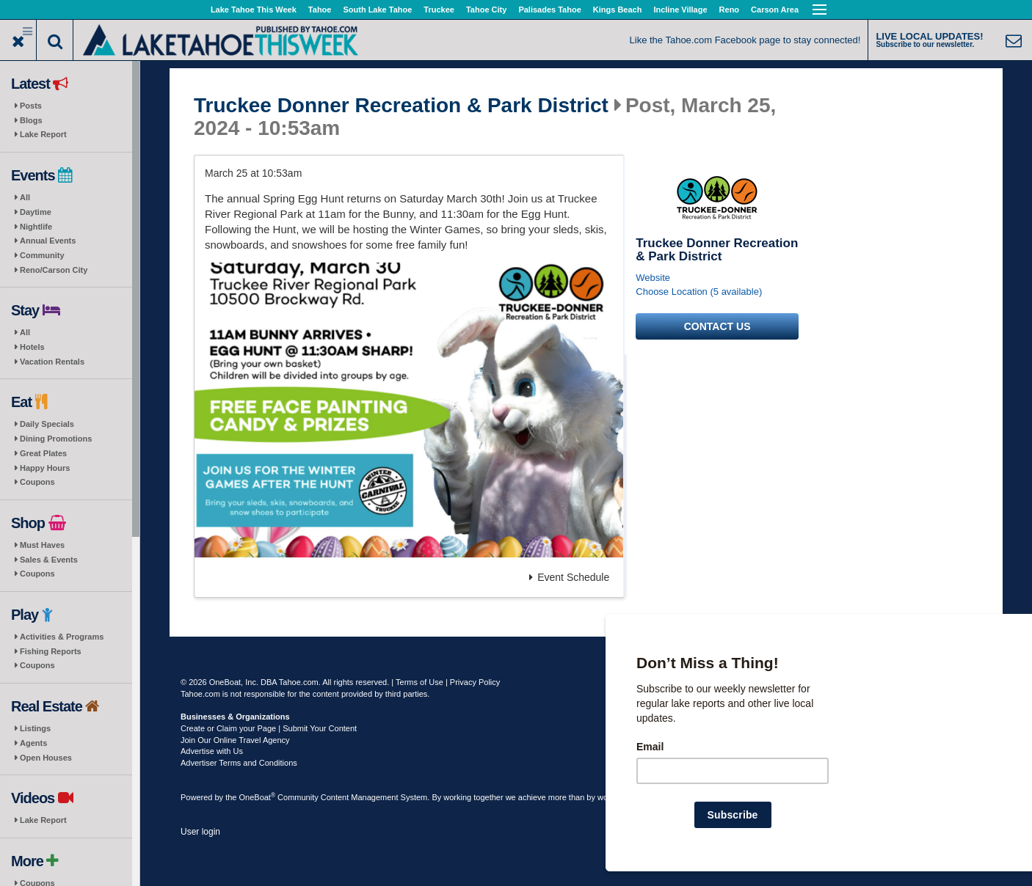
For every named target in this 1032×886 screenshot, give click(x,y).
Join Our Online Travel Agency (235, 740)
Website (653, 277)
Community (42, 255)
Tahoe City (486, 9)
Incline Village (680, 9)
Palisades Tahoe (549, 9)
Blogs (31, 120)
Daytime (35, 212)
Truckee (439, 9)
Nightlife (36, 226)
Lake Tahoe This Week (254, 9)
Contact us (717, 326)
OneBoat (257, 797)
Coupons (37, 481)
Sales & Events (49, 559)
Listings (35, 728)
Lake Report (43, 134)
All (25, 197)
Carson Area (775, 9)
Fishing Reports (50, 651)
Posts (31, 105)
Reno (729, 9)
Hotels (32, 347)
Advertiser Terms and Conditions (239, 762)
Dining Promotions (56, 438)
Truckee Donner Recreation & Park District (401, 106)
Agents (33, 743)
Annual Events (48, 240)
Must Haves (42, 545)
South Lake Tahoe (377, 9)
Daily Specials (47, 424)
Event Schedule (569, 577)
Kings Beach (617, 9)
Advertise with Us (212, 751)
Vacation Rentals (52, 361)
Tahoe (320, 9)
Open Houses (46, 757)
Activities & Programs (61, 636)
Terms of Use (419, 682)
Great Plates (43, 453)
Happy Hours (45, 468)
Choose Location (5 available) (699, 291)
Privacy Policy (475, 682)
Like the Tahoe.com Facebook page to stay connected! (745, 39)
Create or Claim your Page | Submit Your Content (269, 728)
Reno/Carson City (53, 270)
